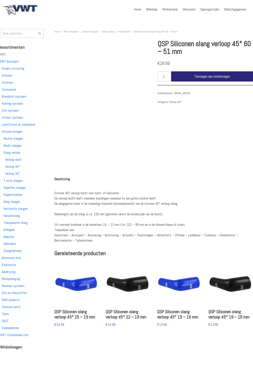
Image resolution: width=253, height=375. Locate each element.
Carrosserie (9, 89)
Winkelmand (170, 9)
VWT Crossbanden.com (14, 335)
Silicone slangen (12, 131)
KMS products (11, 300)
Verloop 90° (12, 173)
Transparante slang (16, 222)
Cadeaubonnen (10, 328)
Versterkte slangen (16, 208)
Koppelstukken (13, 194)
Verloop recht (13, 159)
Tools (5, 314)
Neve (6, 370)
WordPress (48, 370)
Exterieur (7, 82)
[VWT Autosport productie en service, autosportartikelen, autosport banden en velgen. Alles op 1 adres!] (20, 9)
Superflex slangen (15, 187)
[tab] (62, 179)
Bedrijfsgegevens (235, 9)
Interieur (7, 75)
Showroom (189, 9)
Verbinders (10, 243)
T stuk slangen (13, 180)
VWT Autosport (9, 61)
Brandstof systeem (14, 96)
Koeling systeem (12, 103)
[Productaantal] (164, 76)
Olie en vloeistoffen (14, 292)
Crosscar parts (11, 307)
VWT (3, 54)
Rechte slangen (13, 138)
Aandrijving (8, 271)
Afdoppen (9, 229)
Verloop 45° (12, 166)
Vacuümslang (12, 215)
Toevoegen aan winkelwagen (212, 76)
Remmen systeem (13, 285)
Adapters (9, 236)
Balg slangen (12, 201)
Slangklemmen (13, 250)
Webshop (151, 9)
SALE (5, 321)
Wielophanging (11, 278)
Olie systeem (10, 110)
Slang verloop (12, 152)
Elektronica (9, 264)
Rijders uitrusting (13, 68)
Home (137, 9)
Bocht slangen (13, 145)
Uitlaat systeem (12, 117)
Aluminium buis (11, 257)
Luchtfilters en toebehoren (18, 124)
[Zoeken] (18, 33)
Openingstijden (209, 9)
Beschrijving (62, 179)
